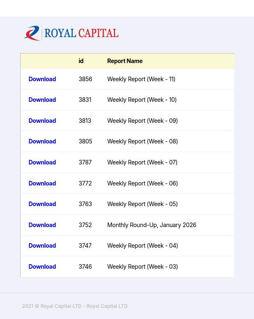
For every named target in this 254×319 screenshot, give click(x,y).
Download (42, 78)
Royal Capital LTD (107, 306)
